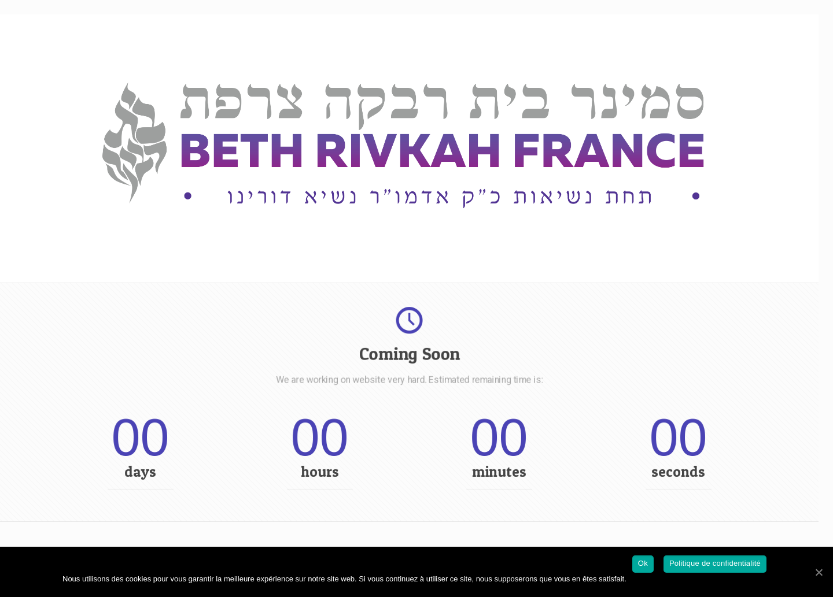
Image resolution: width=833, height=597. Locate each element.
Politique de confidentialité (715, 563)
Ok (643, 563)
